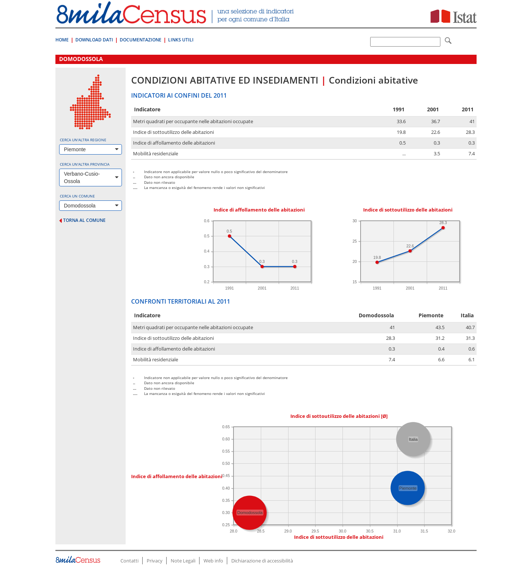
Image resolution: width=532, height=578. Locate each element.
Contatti (129, 560)
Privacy (155, 560)
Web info (213, 560)
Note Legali (183, 560)
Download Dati (94, 40)
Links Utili (181, 40)
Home (62, 40)
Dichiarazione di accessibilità (262, 560)
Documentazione (140, 40)
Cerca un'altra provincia (84, 164)
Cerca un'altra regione (83, 139)
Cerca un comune (77, 196)
